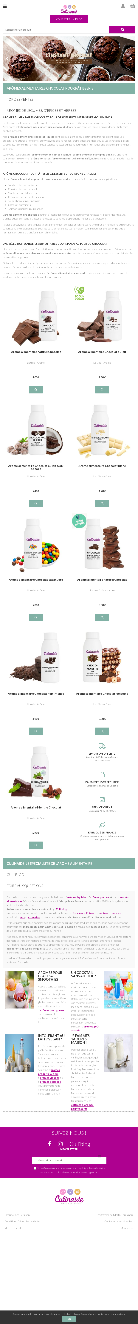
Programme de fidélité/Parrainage (115, 1214)
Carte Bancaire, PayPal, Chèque (102, 779)
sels (22, 917)
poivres (116, 913)
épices (104, 913)
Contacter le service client (119, 1221)
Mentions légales (13, 1228)
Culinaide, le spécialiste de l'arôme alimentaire (49, 863)
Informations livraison (17, 1214)
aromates (34, 917)
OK (69, 1318)
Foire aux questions (25, 886)
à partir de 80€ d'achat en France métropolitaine (102, 752)
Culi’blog (15, 875)
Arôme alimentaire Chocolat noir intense (36, 693)
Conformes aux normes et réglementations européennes (102, 831)
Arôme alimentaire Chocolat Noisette (102, 693)
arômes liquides (76, 897)
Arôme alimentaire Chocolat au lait (102, 351)
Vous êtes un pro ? (69, 19)
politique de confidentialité (92, 1168)
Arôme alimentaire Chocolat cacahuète (36, 579)
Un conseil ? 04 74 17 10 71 (102, 804)
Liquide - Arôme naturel (102, 590)
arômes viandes (49, 1077)
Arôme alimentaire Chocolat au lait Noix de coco (35, 467)
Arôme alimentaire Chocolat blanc (102, 465)
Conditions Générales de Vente (22, 1221)
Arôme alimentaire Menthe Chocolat (36, 807)
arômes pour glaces (52, 1010)
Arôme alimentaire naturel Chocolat (36, 351)
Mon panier (127, 1228)
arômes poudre (99, 897)
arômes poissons (50, 1081)
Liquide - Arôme (36, 362)
